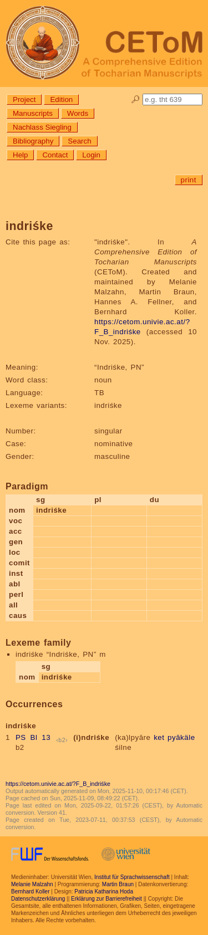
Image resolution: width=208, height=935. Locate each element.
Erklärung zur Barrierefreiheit (106, 899)
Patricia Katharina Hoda (103, 891)
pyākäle (181, 737)
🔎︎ (135, 99)
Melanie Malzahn (32, 884)
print (188, 180)
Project (24, 99)
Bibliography (33, 141)
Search (79, 141)
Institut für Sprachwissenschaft (132, 877)
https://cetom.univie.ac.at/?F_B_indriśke (58, 783)
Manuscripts (33, 113)
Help (20, 155)
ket (159, 737)
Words (77, 113)
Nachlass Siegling (42, 127)
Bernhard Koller (30, 891)
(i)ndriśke (91, 737)
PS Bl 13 (33, 737)
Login (91, 155)
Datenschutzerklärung (38, 899)
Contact (55, 155)
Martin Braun (118, 884)
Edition (61, 99)
